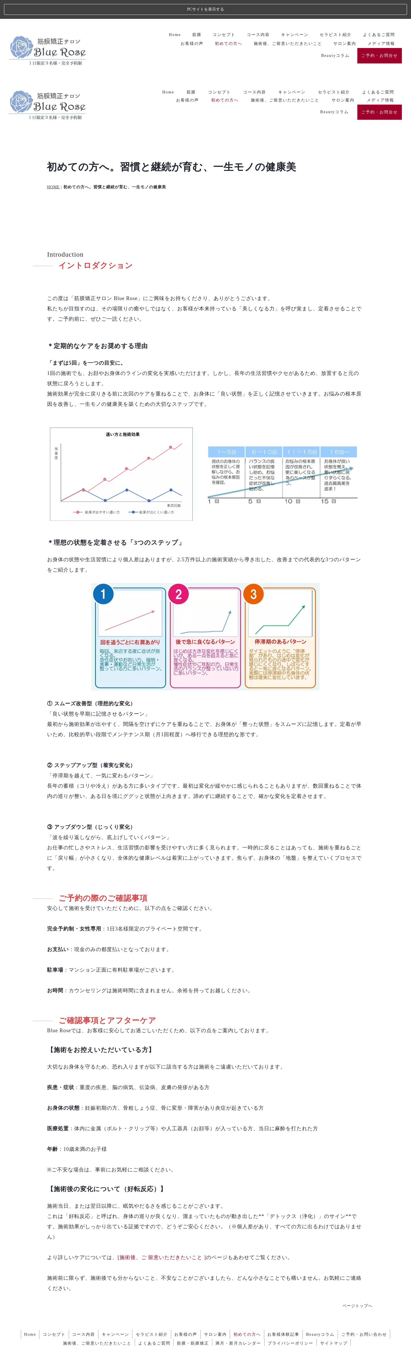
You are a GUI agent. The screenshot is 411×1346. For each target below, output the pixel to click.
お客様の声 (187, 23)
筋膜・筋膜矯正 (192, 1268)
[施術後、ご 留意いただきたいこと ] (162, 1184)
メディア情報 (380, 23)
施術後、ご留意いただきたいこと (285, 23)
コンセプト (219, 15)
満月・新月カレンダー (239, 1268)
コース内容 (254, 15)
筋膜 (191, 15)
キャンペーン (292, 15)
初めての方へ (225, 23)
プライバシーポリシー (294, 1268)
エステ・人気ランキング (205, 1333)
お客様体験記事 (289, 1260)
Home (168, 15)
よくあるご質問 (378, 15)
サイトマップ (338, 1268)
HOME (53, 113)
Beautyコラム (334, 35)
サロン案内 (343, 23)
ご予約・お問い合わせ (373, 1260)
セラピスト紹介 (334, 15)
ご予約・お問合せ (379, 35)
